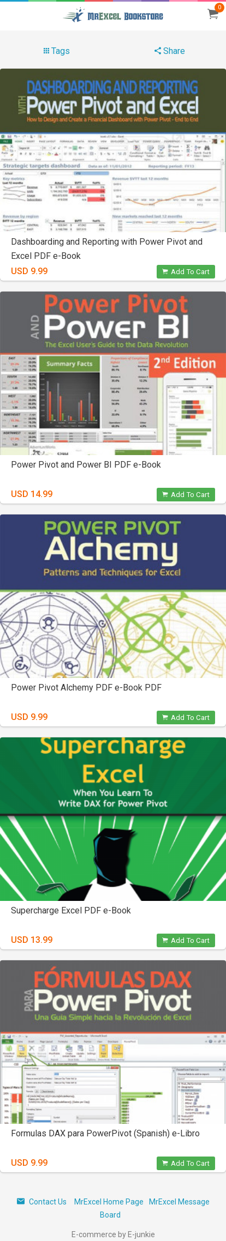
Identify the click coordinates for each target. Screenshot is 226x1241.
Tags (57, 51)
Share (169, 51)
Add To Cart (186, 272)
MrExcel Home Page (109, 1201)
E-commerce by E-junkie (113, 1234)
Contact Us (42, 1201)
